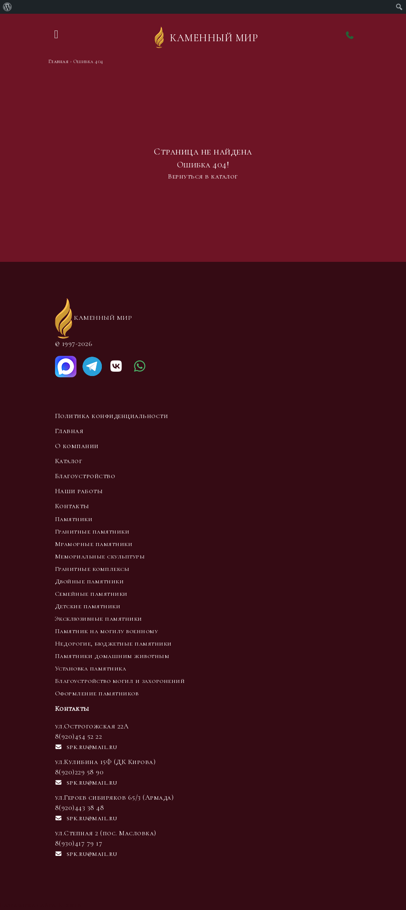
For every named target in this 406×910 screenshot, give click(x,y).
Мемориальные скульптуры (100, 556)
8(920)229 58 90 (79, 772)
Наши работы (79, 491)
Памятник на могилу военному (106, 631)
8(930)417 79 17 (79, 843)
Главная (69, 431)
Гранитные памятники (92, 531)
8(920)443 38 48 (79, 808)
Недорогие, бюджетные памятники (113, 643)
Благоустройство (85, 476)
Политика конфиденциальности (111, 416)
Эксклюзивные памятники (98, 618)
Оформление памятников (97, 693)
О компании (77, 446)
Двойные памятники (89, 581)
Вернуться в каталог (203, 176)
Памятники (74, 519)
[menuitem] (7, 7)
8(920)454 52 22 (78, 736)
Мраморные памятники (94, 544)
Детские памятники (88, 606)
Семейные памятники (91, 594)
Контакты (72, 506)
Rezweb (69, 905)
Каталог (68, 461)
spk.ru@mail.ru (86, 747)
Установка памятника (90, 668)
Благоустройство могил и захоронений (120, 681)
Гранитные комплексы (92, 569)
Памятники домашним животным (112, 656)
